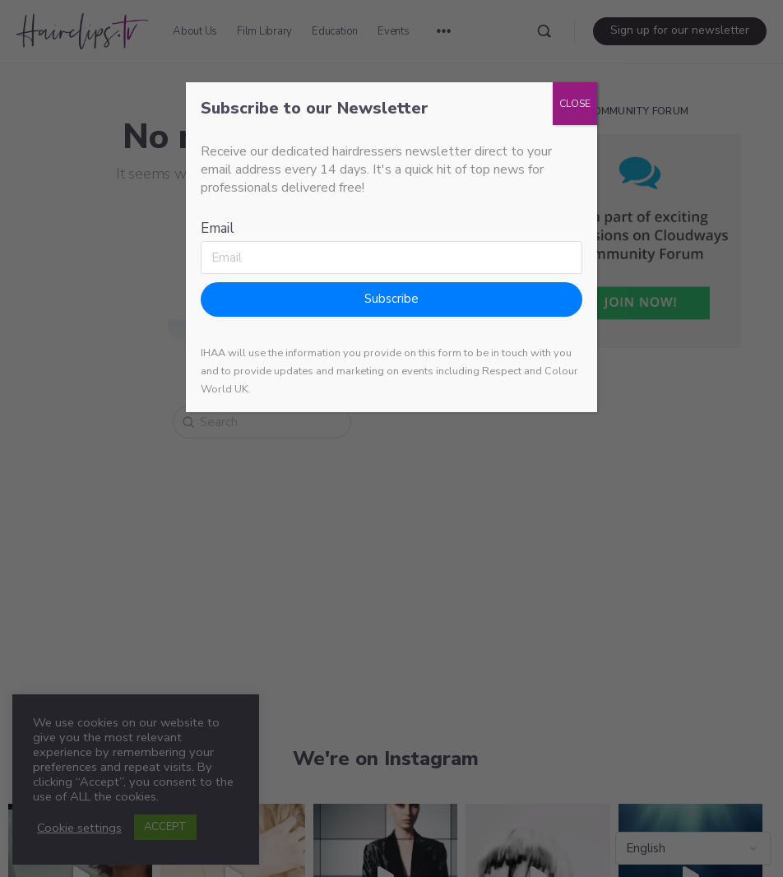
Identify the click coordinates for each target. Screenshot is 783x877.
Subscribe (391, 298)
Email (217, 228)
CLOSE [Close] (575, 103)
